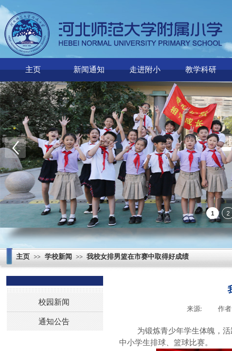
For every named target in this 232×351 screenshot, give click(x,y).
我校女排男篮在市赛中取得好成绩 (138, 256)
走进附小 (145, 69)
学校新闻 (58, 256)
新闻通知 (89, 69)
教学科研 (200, 69)
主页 (33, 69)
